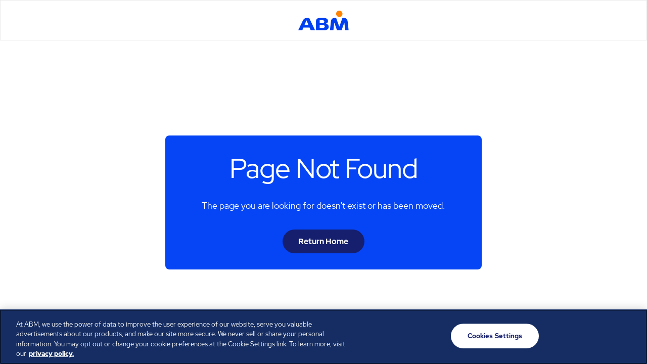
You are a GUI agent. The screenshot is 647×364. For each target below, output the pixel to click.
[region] (323, 336)
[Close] (631, 335)
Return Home (323, 241)
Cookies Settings (495, 336)
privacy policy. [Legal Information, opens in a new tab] (51, 353)
